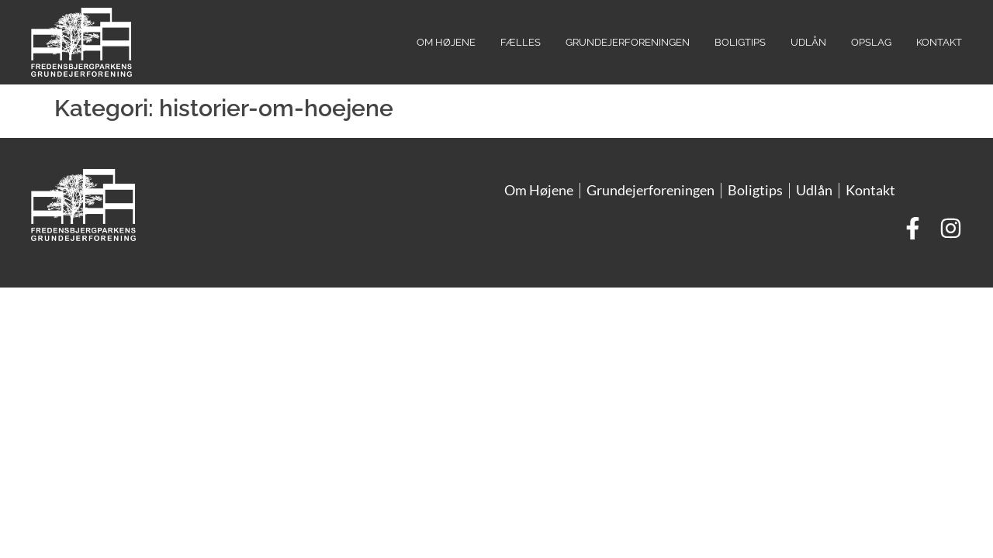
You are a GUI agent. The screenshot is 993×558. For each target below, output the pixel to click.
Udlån (808, 42)
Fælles (520, 42)
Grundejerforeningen (628, 42)
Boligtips (740, 42)
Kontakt (939, 42)
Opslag (871, 42)
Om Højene (446, 42)
